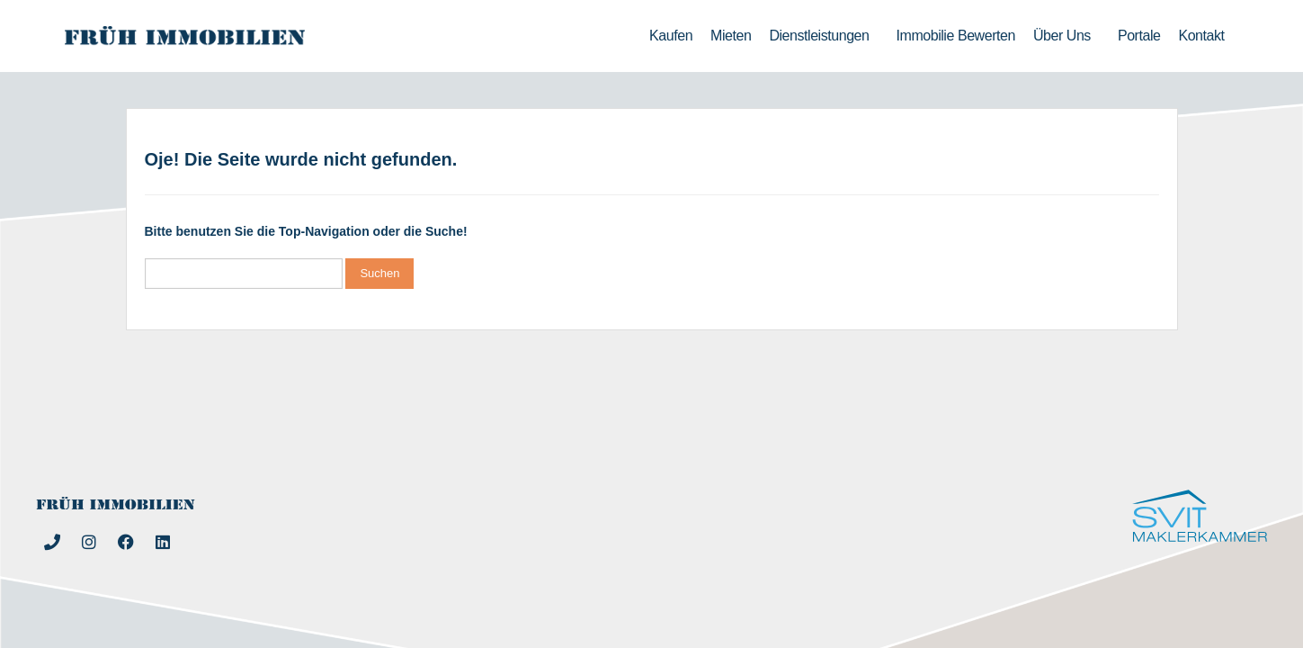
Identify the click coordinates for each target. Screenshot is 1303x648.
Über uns (1066, 36)
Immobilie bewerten (956, 35)
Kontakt (1201, 35)
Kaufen (670, 35)
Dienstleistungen (823, 36)
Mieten (730, 35)
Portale (1139, 35)
